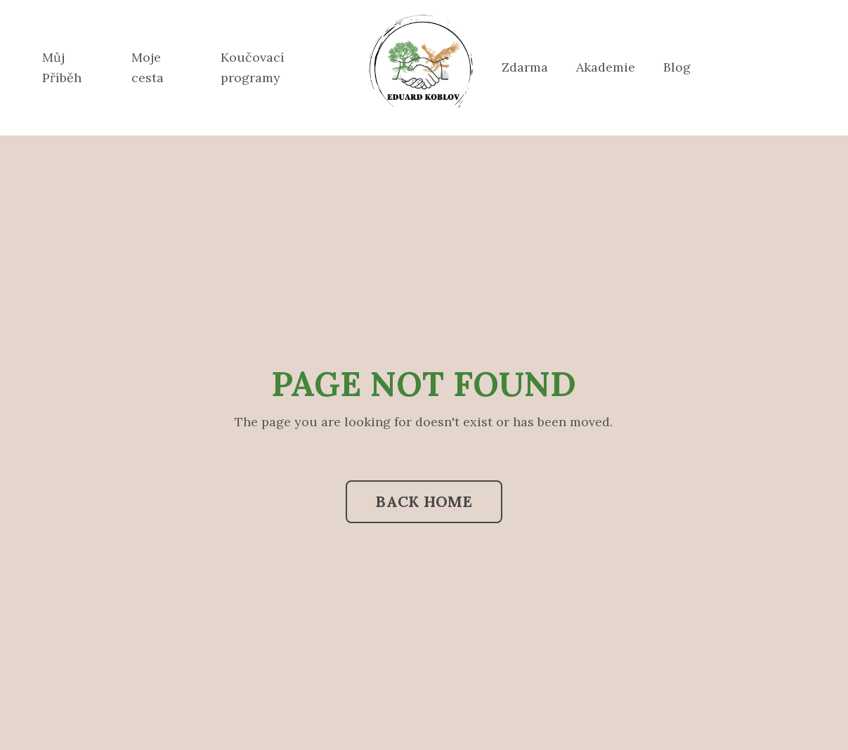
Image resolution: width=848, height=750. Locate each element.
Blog (677, 67)
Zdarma (525, 67)
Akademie (605, 67)
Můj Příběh (61, 67)
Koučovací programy (253, 67)
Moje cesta (147, 67)
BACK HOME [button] (423, 501)
